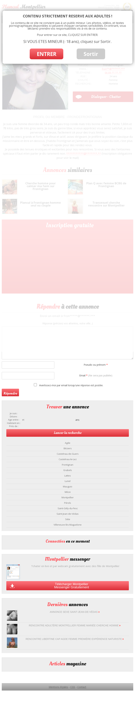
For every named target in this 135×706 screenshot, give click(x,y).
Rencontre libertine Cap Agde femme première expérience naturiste (75, 639)
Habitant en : (14, 423)
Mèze (68, 492)
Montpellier (68, 497)
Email (95, 375)
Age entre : (14, 420)
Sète (67, 519)
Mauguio (67, 486)
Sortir (91, 54)
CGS (72, 687)
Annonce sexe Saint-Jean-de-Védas (74, 611)
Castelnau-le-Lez (68, 459)
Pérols (67, 502)
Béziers (68, 448)
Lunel (67, 481)
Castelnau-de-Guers (68, 453)
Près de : (13, 426)
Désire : (14, 416)
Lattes (67, 475)
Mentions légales (58, 687)
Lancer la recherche (68, 432)
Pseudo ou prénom (96, 364)
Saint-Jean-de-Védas (68, 513)
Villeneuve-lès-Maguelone (68, 524)
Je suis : (14, 413)
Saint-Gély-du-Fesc (68, 508)
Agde (67, 442)
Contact (81, 687)
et (23, 420)
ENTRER (46, 54)
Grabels (67, 470)
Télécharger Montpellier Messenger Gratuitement (71, 585)
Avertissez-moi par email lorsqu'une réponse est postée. (68, 385)
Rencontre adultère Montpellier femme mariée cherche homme (75, 625)
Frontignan (67, 464)
